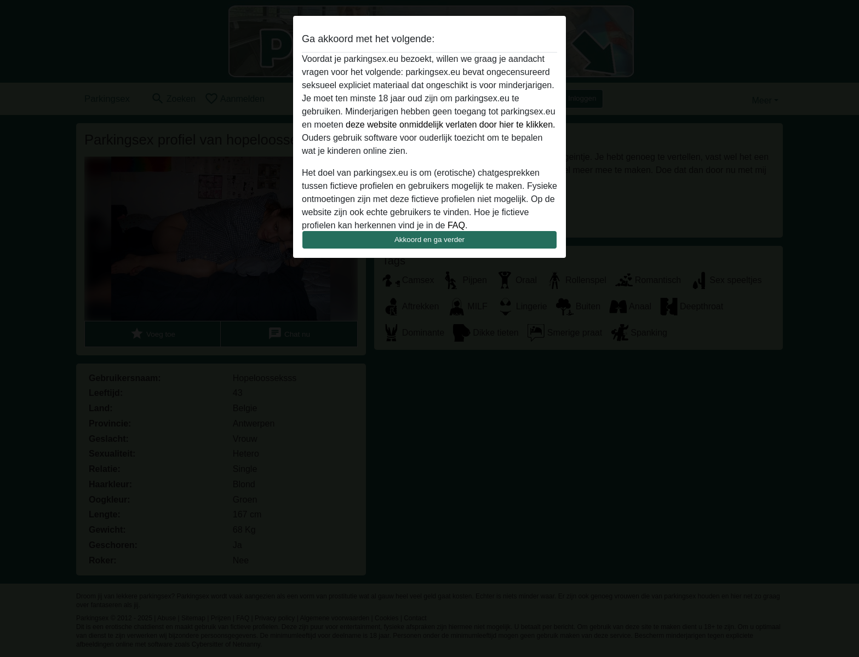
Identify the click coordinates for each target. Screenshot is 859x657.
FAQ (456, 225)
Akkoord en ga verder (429, 239)
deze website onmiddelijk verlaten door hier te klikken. (450, 124)
